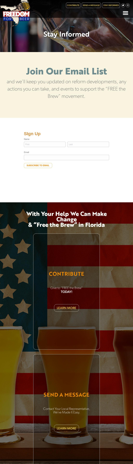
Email (26, 152)
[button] (125, 13)
